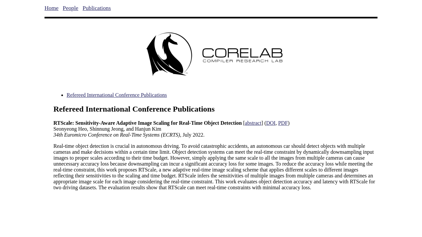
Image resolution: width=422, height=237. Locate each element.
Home (51, 8)
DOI (270, 123)
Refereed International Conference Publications (117, 95)
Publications (97, 8)
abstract (253, 123)
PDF (283, 123)
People (70, 8)
